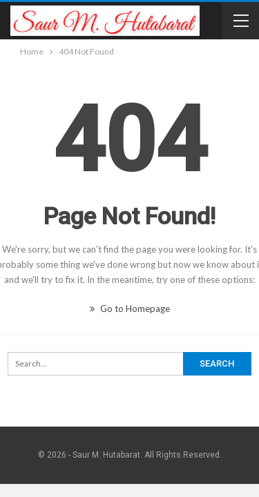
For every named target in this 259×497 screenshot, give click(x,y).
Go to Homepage (130, 308)
